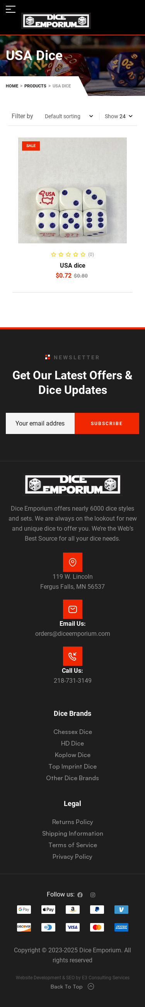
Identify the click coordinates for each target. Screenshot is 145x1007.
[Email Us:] (72, 609)
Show (111, 116)
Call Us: (72, 670)
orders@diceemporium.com (72, 633)
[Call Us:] (72, 656)
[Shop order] (69, 116)
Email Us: (73, 623)
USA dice (72, 265)
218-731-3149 (73, 680)
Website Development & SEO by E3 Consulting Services (73, 977)
